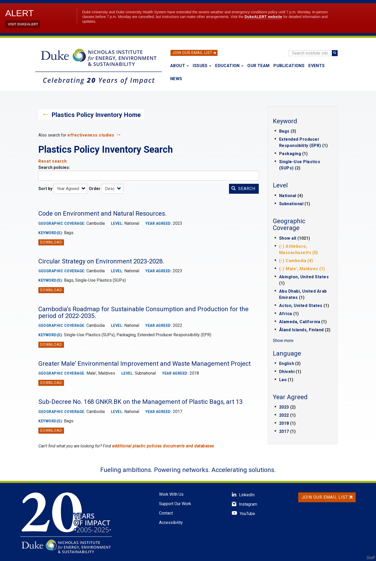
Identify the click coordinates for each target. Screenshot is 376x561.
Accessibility (171, 522)
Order (95, 188)
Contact (166, 513)
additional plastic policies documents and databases (163, 446)
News (176, 78)
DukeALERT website (264, 17)
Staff (370, 557)
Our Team (258, 65)
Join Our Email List (192, 53)
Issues (202, 65)
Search (243, 188)
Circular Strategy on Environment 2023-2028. (101, 261)
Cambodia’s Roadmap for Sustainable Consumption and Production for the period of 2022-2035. (143, 312)
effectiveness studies (90, 135)
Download (51, 242)
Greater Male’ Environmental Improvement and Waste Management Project (144, 363)
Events (316, 65)
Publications (288, 65)
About (179, 65)
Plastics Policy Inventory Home (96, 115)
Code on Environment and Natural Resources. (102, 213)
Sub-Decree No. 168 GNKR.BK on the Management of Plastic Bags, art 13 (140, 401)
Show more (283, 340)
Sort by (45, 188)
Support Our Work (175, 503)
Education (229, 65)
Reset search (52, 161)
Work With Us (171, 494)
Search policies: (54, 167)
